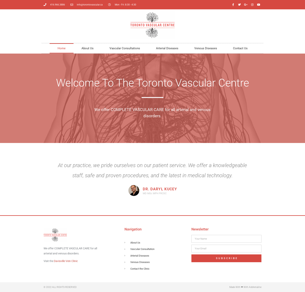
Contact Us (240, 48)
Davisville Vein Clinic (66, 261)
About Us (88, 48)
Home (62, 48)
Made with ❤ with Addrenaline (245, 287)
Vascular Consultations (125, 48)
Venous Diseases (205, 48)
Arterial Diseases (167, 48)
